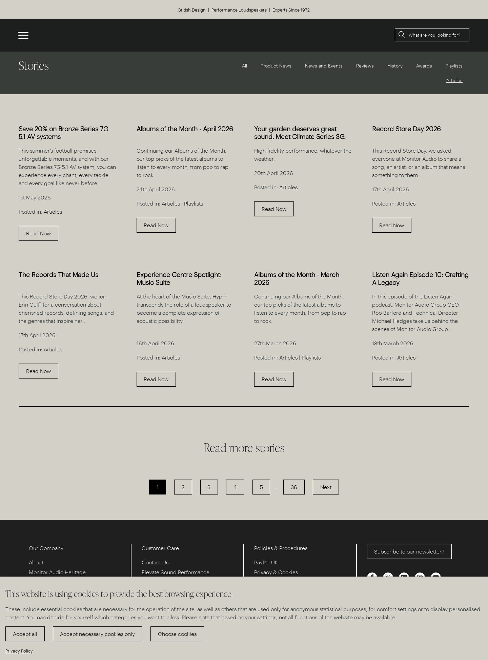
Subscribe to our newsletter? (409, 551)
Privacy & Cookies (276, 572)
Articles (53, 211)
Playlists (454, 66)
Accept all (25, 633)
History (395, 66)
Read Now (38, 233)
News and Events (324, 66)
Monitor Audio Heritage (57, 572)
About (36, 562)
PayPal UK (266, 562)
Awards (424, 66)
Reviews (365, 66)
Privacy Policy (19, 650)
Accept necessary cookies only (97, 633)
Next (325, 487)
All (244, 66)
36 (294, 487)
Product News (276, 66)
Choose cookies (177, 633)
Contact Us (155, 562)
